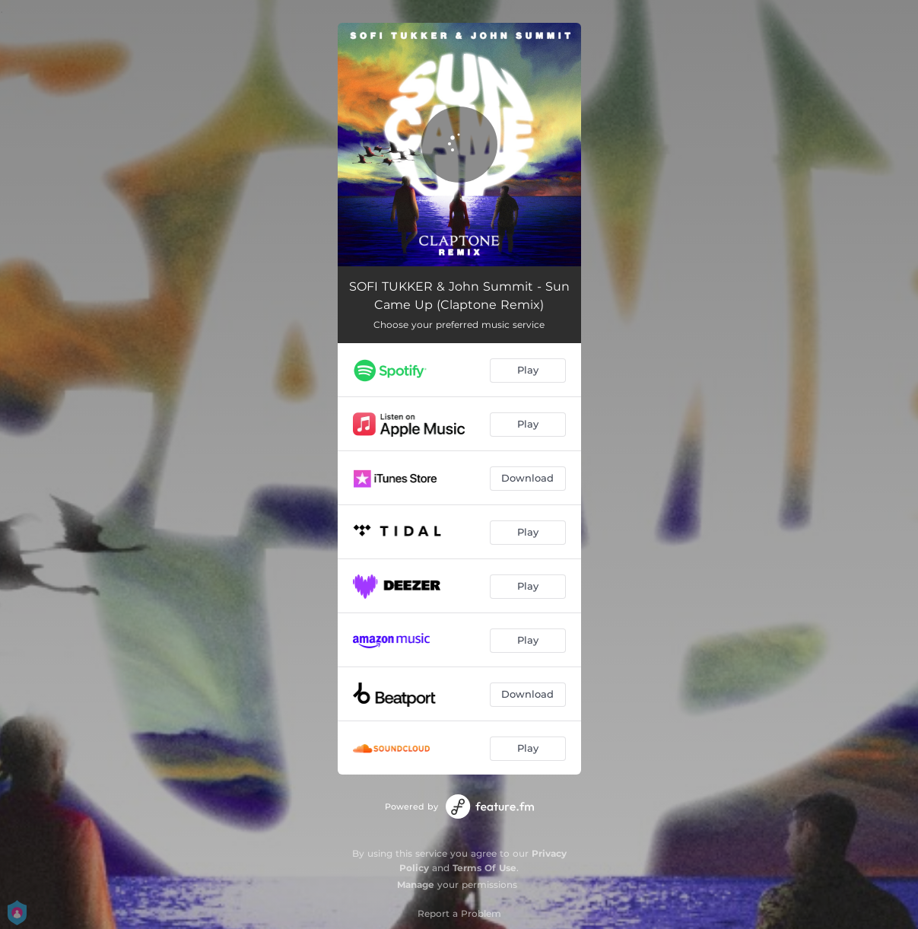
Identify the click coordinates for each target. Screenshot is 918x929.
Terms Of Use (484, 867)
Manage (415, 884)
